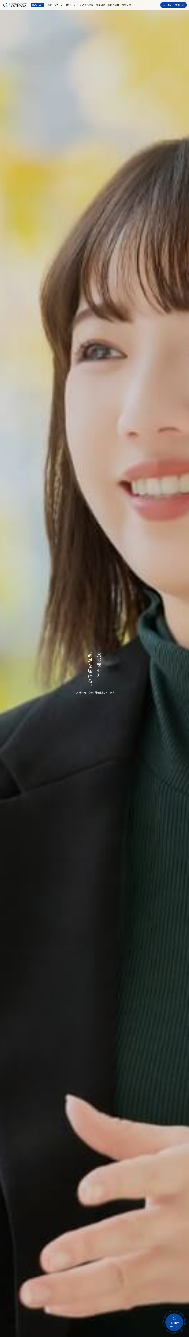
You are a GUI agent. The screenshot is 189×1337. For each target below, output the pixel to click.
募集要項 (126, 5)
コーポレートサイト (173, 5)
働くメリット (71, 5)
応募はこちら (174, 1322)
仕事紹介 (100, 5)
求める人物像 (86, 5)
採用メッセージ (55, 5)
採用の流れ (113, 5)
